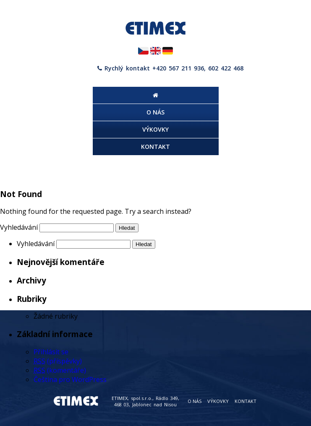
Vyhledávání (19, 227)
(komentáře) (60, 370)
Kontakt (245, 401)
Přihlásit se (51, 351)
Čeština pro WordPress (70, 379)
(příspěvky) (58, 361)
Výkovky (218, 401)
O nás (194, 401)
